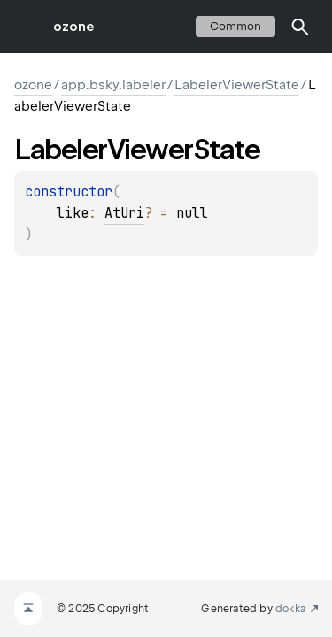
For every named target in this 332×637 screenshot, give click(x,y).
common (235, 26)
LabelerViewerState (236, 85)
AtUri (124, 213)
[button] (300, 26)
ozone (73, 27)
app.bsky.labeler (113, 85)
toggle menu (26, 26)
